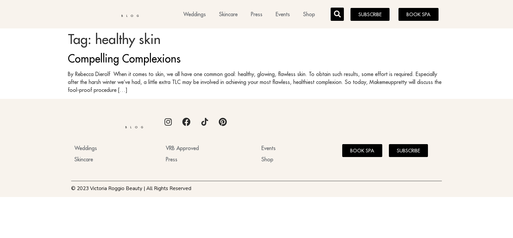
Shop (309, 15)
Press (256, 15)
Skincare (228, 15)
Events (283, 15)
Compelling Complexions (124, 60)
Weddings (194, 15)
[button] (337, 15)
